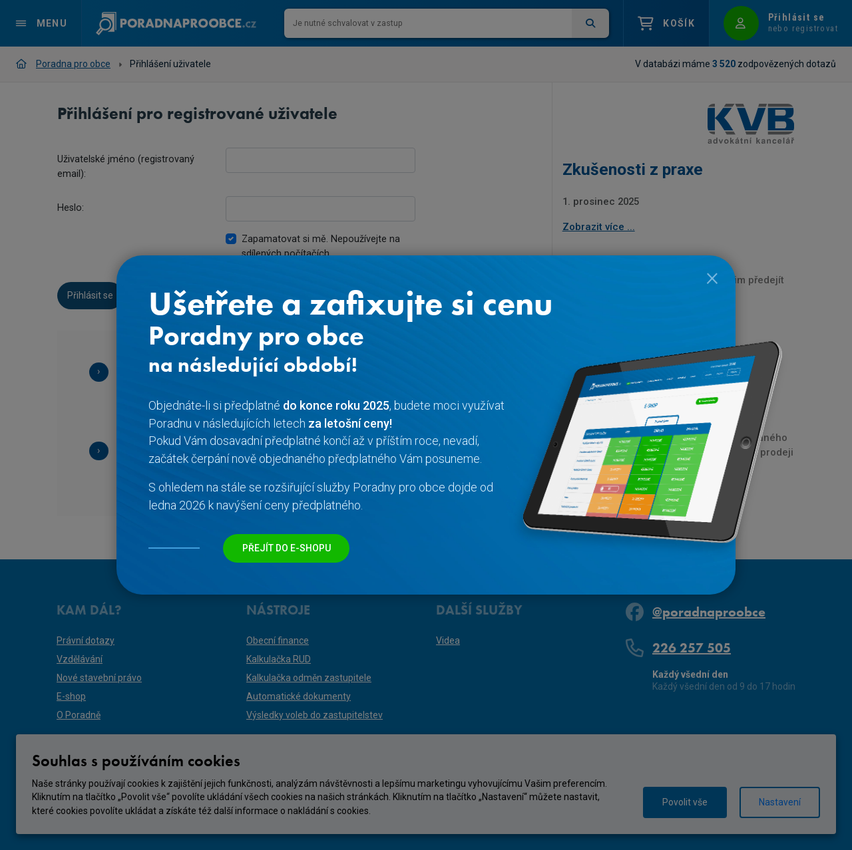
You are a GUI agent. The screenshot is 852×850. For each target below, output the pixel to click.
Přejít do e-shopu (286, 548)
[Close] (712, 276)
